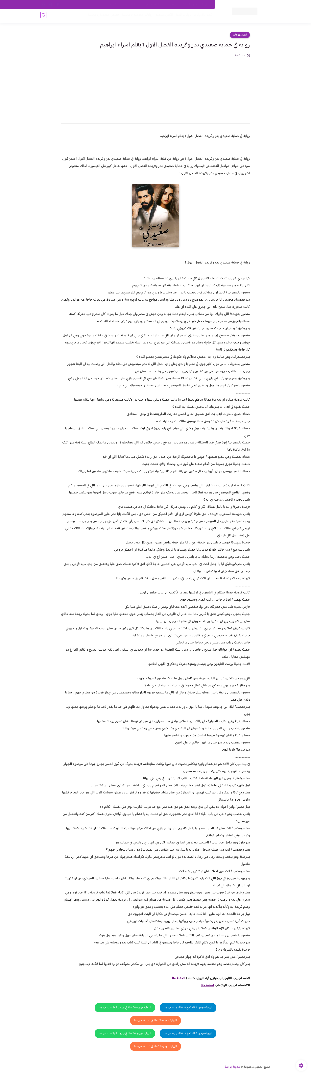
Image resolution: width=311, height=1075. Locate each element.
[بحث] (43, 16)
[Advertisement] (155, 87)
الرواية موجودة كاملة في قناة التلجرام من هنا (188, 1007)
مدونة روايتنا (232, 1067)
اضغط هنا (178, 978)
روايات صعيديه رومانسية (136, 16)
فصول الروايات (202, 16)
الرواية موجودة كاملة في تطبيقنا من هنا (155, 1020)
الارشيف (112, 4)
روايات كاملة (182, 16)
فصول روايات (240, 35)
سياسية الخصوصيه (131, 4)
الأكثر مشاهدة (163, 16)
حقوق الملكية (190, 4)
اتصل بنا (206, 4)
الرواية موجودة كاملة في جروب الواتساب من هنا (125, 1007)
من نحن (173, 4)
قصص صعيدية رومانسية (102, 16)
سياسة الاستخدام (155, 4)
